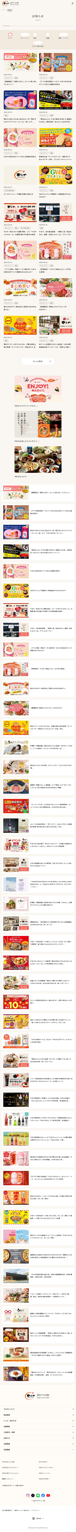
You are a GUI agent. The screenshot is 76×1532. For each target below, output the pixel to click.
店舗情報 (7, 1426)
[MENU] (72, 3)
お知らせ (7, 1438)
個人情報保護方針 (7, 1510)
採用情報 (7, 1449)
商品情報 (7, 1415)
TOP (3, 10)
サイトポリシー (35, 1510)
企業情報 (7, 1444)
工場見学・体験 (9, 1432)
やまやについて (9, 1409)
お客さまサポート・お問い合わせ (13, 1485)
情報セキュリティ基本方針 (21, 1510)
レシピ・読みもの (10, 1421)
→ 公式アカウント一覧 (38, 1501)
